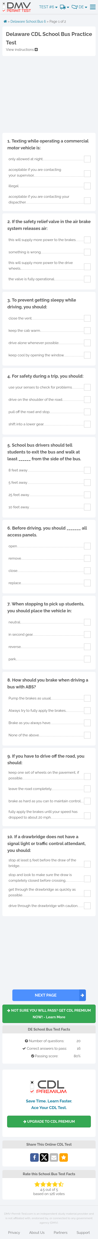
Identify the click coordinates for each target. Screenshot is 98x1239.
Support (83, 1232)
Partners (60, 1232)
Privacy (14, 1232)
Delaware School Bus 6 (28, 21)
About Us (36, 1232)
